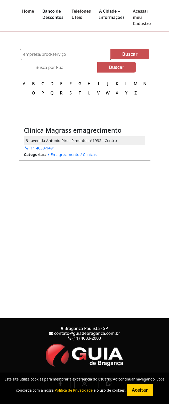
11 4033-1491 (40, 147)
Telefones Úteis (81, 14)
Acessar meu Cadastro (142, 17)
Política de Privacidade (74, 390)
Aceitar (140, 390)
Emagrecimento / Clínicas (72, 154)
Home (28, 11)
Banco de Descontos (52, 14)
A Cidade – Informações (112, 14)
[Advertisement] (84, 197)
